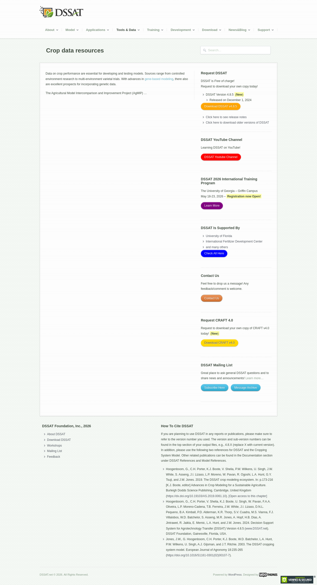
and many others (217, 247)
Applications (95, 30)
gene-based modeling (159, 79)
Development (181, 30)
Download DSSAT (59, 440)
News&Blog (238, 30)
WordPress (234, 574)
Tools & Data (126, 30)
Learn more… (254, 378)
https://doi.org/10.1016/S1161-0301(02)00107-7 (198, 555)
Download (210, 30)
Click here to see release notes (226, 117)
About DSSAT (56, 434)
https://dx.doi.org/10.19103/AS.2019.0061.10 (196, 496)
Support (264, 30)
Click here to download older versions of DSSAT (237, 122)
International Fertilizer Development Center (234, 241)
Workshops (54, 445)
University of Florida (219, 236)
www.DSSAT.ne (256, 528)
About (50, 30)
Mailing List (54, 451)
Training (153, 30)
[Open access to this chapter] (248, 496)
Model (70, 30)
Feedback (53, 456)
